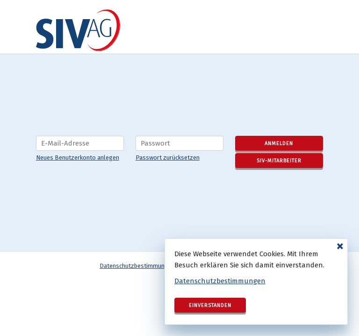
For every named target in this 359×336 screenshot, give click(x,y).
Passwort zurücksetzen (168, 157)
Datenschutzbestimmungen (220, 281)
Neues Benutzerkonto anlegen (77, 157)
